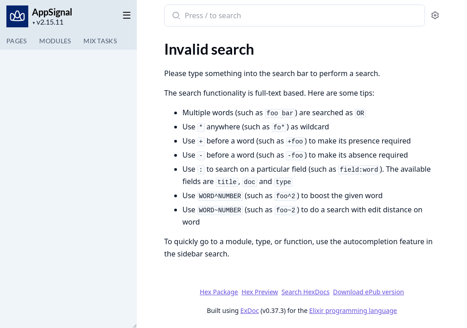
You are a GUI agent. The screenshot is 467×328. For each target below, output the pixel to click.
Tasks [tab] (100, 41)
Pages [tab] (16, 41)
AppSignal (52, 11)
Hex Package (219, 291)
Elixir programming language (353, 310)
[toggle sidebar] (125, 14)
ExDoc (249, 310)
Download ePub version (368, 291)
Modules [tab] (55, 41)
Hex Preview (260, 291)
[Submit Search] (175, 16)
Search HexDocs (305, 292)
